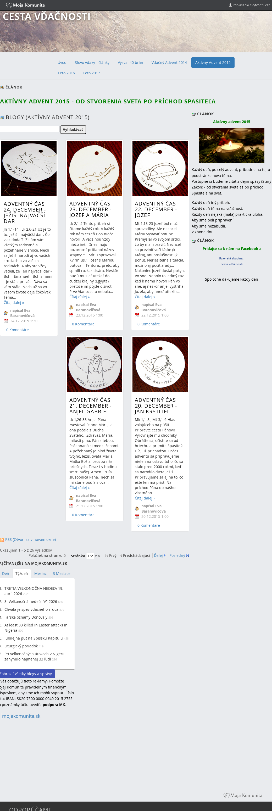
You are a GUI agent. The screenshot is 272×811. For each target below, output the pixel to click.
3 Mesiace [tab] (61, 573)
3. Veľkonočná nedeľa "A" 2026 (30, 601)
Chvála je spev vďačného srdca (31, 609)
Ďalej (158, 555)
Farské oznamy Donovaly (25, 617)
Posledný (177, 555)
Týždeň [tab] (21, 573)
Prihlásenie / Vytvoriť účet (249, 5)
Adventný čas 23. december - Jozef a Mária (90, 209)
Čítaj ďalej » (14, 302)
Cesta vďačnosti (47, 16)
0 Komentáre (17, 329)
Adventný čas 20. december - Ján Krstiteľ (155, 379)
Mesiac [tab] (40, 573)
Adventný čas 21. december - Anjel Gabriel (90, 374)
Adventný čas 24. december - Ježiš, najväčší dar (25, 212)
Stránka (78, 555)
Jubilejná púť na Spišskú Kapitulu (33, 638)
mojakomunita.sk (21, 716)
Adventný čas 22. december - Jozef (155, 209)
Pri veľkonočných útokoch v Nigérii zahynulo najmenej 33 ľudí (34, 656)
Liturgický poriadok (21, 645)
